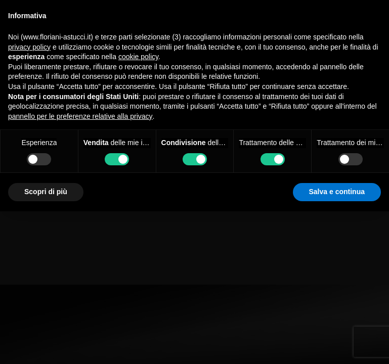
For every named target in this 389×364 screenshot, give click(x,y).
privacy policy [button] (29, 47)
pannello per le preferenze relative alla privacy (80, 116)
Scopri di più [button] (45, 192)
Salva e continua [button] (337, 192)
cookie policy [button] (138, 57)
